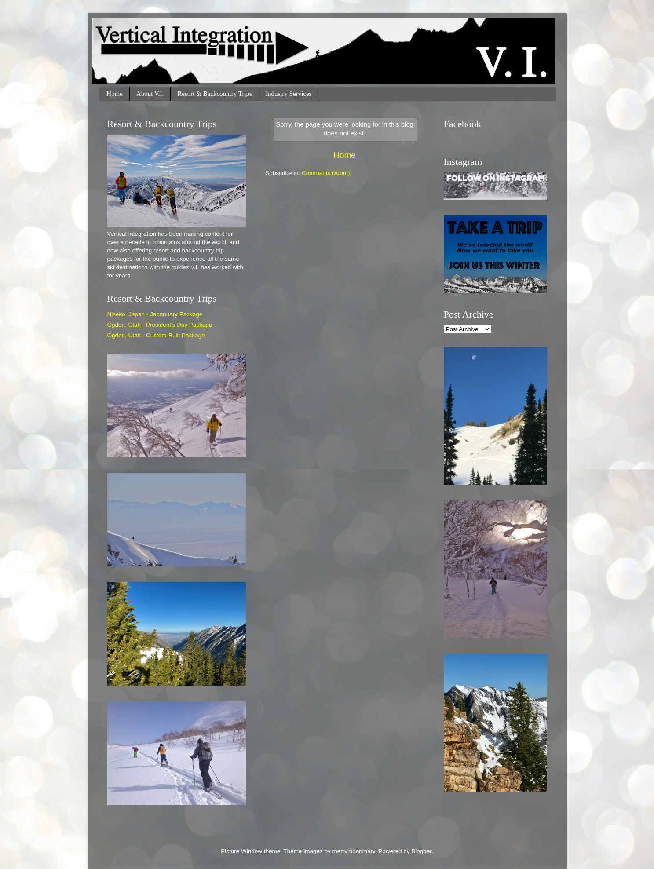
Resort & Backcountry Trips (214, 93)
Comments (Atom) (326, 173)
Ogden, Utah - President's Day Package (159, 324)
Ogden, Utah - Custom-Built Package (156, 335)
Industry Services (289, 93)
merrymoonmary (353, 851)
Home (114, 93)
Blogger (421, 851)
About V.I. (150, 93)
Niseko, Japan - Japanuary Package (155, 314)
